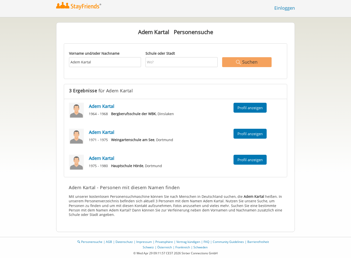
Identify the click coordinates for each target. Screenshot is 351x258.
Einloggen (284, 8)
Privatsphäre (164, 242)
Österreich (164, 247)
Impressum (144, 242)
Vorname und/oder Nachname (94, 53)
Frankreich (182, 247)
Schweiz (148, 247)
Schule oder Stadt (160, 53)
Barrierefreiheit (258, 242)
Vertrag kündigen (188, 242)
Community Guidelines (228, 242)
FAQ (206, 242)
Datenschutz (124, 242)
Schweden (200, 247)
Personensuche (91, 242)
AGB (109, 242)
